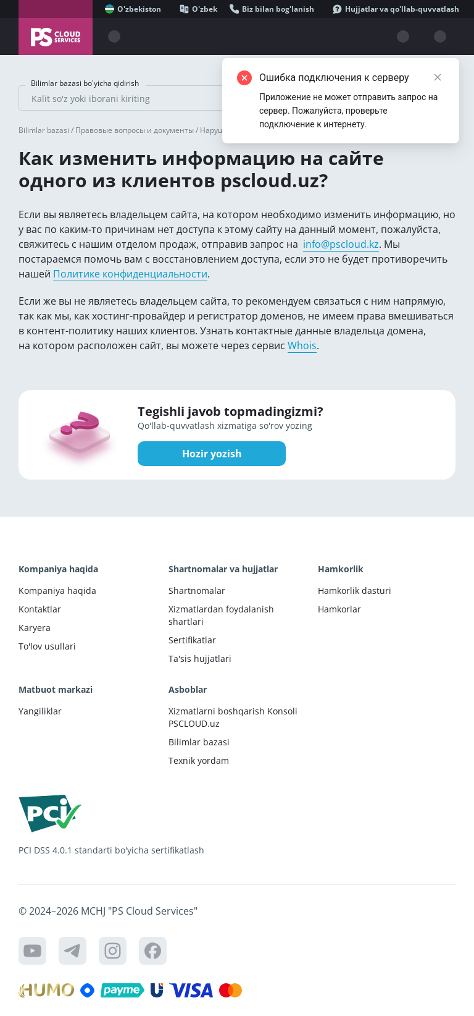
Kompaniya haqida (57, 590)
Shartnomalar (196, 590)
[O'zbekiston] (133, 9)
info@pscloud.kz (341, 244)
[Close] (437, 77)
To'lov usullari (47, 646)
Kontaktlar (40, 609)
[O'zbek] (198, 9)
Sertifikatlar (192, 640)
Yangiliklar (40, 711)
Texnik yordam (198, 760)
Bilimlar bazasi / (47, 130)
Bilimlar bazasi (199, 742)
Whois (302, 345)
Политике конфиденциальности (130, 274)
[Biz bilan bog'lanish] (271, 9)
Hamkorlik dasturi (354, 590)
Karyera (35, 627)
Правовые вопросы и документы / (137, 130)
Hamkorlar (339, 609)
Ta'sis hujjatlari (199, 658)
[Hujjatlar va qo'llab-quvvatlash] (395, 9)
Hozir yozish (212, 453)
